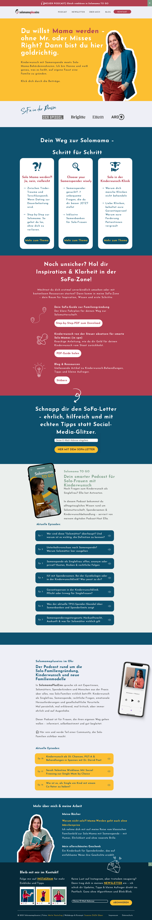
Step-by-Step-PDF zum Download (78, 323)
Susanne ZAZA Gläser (93, 915)
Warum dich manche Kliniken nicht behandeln (116, 192)
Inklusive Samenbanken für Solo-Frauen (76, 218)
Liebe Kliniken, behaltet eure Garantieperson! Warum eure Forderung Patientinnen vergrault (116, 214)
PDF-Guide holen (68, 353)
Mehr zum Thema (37, 240)
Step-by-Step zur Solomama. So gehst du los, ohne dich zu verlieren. (38, 222)
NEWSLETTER (113, 883)
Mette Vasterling (55, 915)
